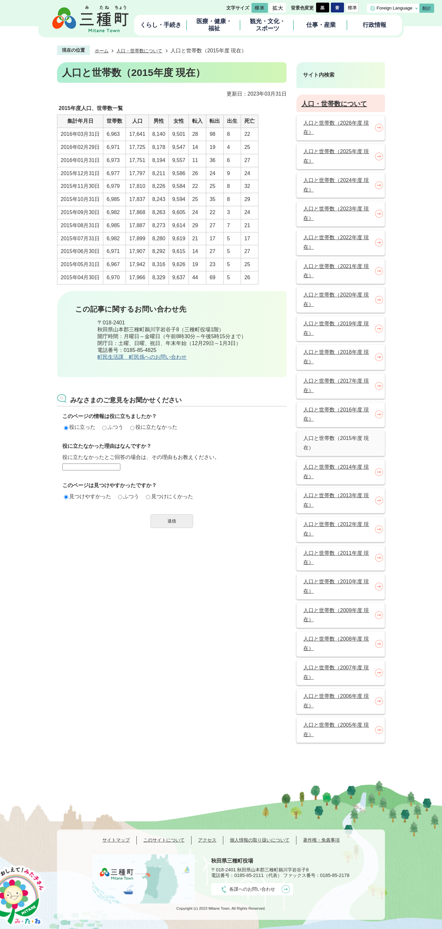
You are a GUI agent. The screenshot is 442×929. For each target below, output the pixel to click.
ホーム (102, 50)
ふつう (112, 427)
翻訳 (426, 8)
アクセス (207, 840)
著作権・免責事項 (321, 840)
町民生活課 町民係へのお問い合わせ (142, 357)
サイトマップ (116, 840)
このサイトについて (164, 840)
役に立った (79, 427)
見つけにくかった (169, 496)
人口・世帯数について (139, 50)
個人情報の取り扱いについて (260, 840)
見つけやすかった (87, 496)
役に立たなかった (153, 427)
